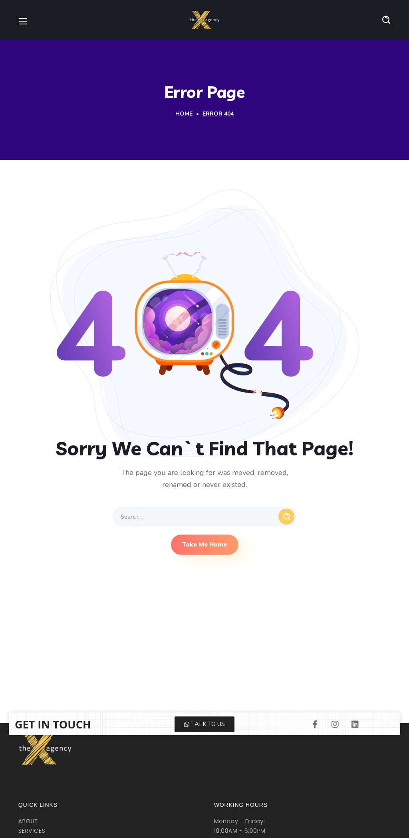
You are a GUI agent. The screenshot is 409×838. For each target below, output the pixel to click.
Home (184, 114)
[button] (386, 20)
